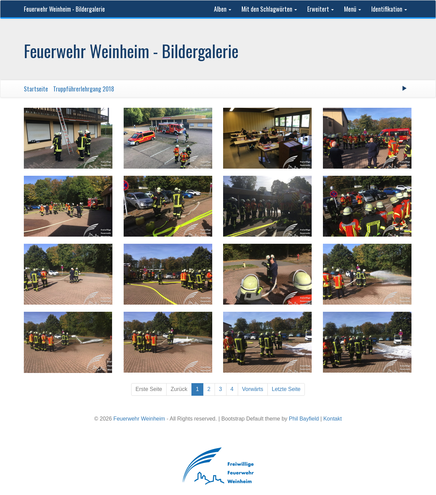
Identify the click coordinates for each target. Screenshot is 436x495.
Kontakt (332, 419)
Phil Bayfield (304, 419)
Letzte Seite (286, 389)
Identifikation (389, 8)
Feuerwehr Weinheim (139, 419)
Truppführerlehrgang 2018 (83, 88)
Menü (352, 8)
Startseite (36, 88)
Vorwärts (252, 389)
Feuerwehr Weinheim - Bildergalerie (64, 8)
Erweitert (320, 8)
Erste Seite (149, 389)
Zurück (179, 389)
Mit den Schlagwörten (269, 8)
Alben (222, 8)
